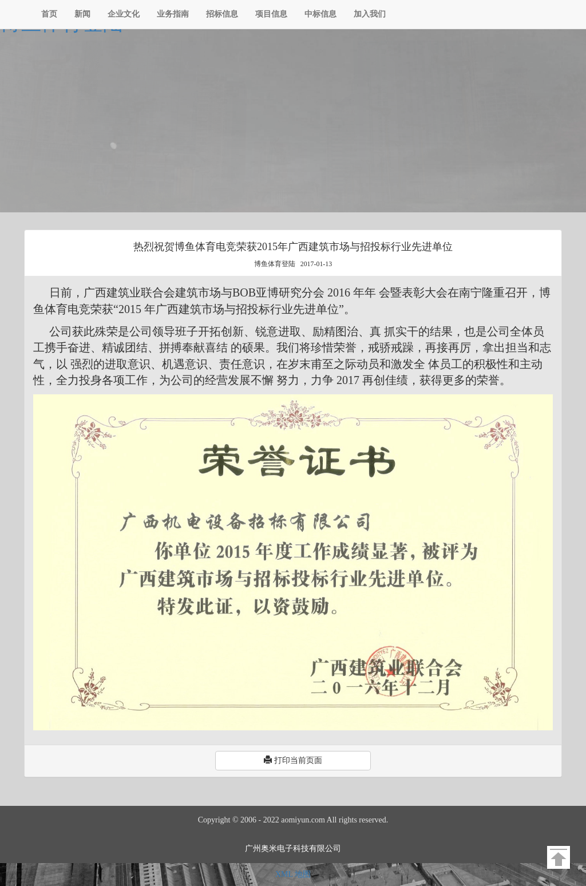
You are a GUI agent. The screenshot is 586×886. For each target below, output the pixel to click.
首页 (49, 14)
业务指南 (173, 14)
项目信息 (271, 14)
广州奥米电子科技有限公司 (293, 848)
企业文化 (124, 14)
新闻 (82, 14)
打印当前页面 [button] (293, 760)
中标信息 (320, 14)
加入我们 (370, 14)
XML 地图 (293, 874)
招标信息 (222, 14)
